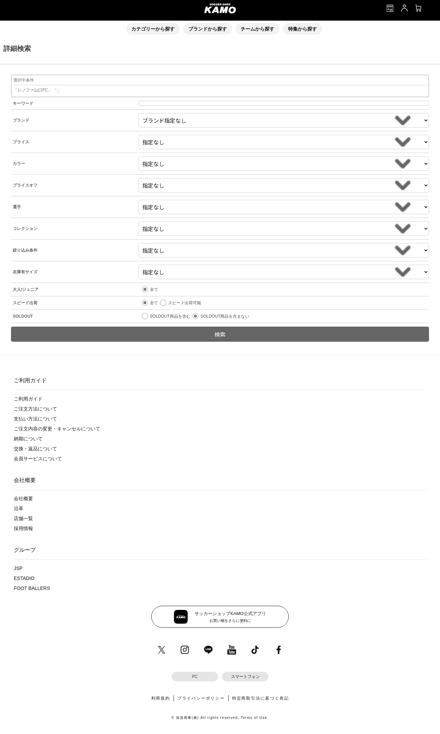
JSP (18, 568)
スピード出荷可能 (184, 303)
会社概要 (23, 498)
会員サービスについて (38, 458)
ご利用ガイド (28, 399)
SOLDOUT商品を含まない (224, 316)
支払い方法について (35, 418)
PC (195, 676)
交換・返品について (35, 448)
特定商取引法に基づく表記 (260, 698)
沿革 (18, 508)
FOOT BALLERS (32, 588)
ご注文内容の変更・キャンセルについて (57, 428)
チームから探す (257, 29)
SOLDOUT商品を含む (170, 316)
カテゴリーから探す (153, 29)
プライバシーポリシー (201, 698)
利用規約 (160, 698)
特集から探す (302, 29)
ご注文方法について (35, 409)
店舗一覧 (23, 518)
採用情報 (23, 528)
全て (154, 289)
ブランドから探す (207, 29)
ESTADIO (24, 578)
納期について (28, 438)
